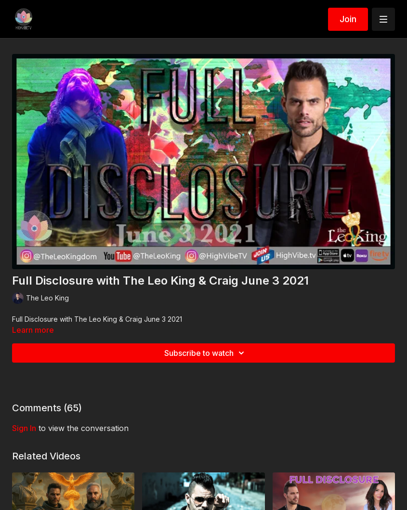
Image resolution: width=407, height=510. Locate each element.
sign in (24, 428)
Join (348, 19)
